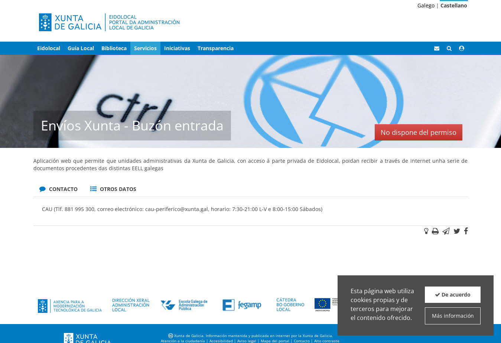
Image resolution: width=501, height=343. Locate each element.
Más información (453, 315)
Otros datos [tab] (113, 188)
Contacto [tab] (58, 188)
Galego (426, 5)
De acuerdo (453, 294)
